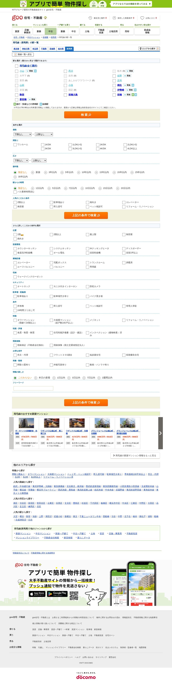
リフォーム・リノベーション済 (58, 477)
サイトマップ (101, 657)
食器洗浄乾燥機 (24, 252)
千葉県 (44, 49)
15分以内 (108, 188)
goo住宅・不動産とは (41, 617)
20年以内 (122, 172)
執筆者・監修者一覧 (128, 647)
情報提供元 (126, 617)
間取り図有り (23, 364)
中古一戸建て (79, 533)
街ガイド (99, 647)
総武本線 (98, 490)
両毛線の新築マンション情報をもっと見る (136, 455)
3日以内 (76, 377)
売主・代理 (22, 355)
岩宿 (22, 90)
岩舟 (70, 75)
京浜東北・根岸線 (75, 486)
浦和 (150, 516)
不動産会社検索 (51, 537)
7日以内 (91, 377)
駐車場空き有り (61, 296)
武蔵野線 (120, 490)
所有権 (20, 306)
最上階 (93, 234)
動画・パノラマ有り (99, 364)
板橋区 (104, 503)
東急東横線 (59, 486)
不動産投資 (132, 533)
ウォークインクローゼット (30, 276)
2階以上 (21, 202)
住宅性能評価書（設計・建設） (69, 332)
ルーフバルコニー (25, 267)
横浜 (22, 516)
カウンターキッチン (27, 248)
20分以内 (125, 188)
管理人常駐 (131, 306)
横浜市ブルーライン (46, 490)
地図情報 (142, 647)
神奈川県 (25, 49)
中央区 (125, 503)
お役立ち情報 (15, 647)
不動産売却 (36, 641)
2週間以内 (107, 377)
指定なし (22, 172)
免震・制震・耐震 (25, 332)
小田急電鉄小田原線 (129, 486)
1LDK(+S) (77, 144)
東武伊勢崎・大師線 (42, 486)
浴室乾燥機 (95, 252)
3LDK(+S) (77, 148)
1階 (19, 234)
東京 (75, 516)
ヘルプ (77, 657)
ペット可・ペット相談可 (79, 474)
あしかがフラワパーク (79, 80)
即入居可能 (98, 474)
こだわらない (25, 377)
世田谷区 (41, 503)
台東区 (50, 503)
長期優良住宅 (132, 355)
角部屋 (20, 206)
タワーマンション (36, 474)
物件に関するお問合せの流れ (108, 617)
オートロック (23, 286)
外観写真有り (60, 364)
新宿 (28, 516)
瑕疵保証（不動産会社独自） (31, 345)
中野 (120, 516)
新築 (38, 172)
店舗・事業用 (115, 533)
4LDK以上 (132, 148)
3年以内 (53, 172)
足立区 (23, 506)
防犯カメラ (95, 286)
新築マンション (23, 533)
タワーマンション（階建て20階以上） (27, 321)
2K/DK (103, 144)
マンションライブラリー (27, 537)
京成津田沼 (20, 520)
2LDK (17, 477)
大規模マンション (55, 474)
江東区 (134, 503)
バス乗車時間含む (25, 191)
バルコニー (59, 267)
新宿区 (31, 503)
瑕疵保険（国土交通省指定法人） (70, 345)
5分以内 (56, 188)
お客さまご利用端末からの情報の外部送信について (73, 617)
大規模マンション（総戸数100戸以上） (64, 321)
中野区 (142, 503)
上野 (41, 516)
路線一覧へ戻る (23, 54)
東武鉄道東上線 (84, 490)
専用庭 (93, 267)
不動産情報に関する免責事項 (43, 553)
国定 (70, 90)
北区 (39, 506)
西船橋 (106, 516)
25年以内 (140, 172)
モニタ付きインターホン (65, 286)
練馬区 (31, 506)
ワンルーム (22, 144)
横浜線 (23, 490)
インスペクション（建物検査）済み (106, 333)
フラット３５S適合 (63, 355)
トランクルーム (97, 262)
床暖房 (129, 262)
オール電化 (59, 252)
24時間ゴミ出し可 (26, 310)
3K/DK (48, 148)
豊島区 (76, 503)
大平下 (23, 75)
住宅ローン (110, 635)
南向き (93, 202)
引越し (41, 647)
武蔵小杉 (58, 516)
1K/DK (48, 144)
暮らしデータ (83, 537)
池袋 (34, 516)
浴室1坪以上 (132, 252)
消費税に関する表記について (70, 623)
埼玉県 (35, 49)
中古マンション (43, 533)
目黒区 (59, 503)
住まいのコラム (111, 647)
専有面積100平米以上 (134, 474)
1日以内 (61, 377)
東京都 (16, 49)
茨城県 (52, 49)
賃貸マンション (78, 629)
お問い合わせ (87, 657)
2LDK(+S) (132, 144)
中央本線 (109, 490)
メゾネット (95, 320)
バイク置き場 (96, 296)
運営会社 (112, 657)
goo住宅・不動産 (17, 617)
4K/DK (103, 148)
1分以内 (40, 188)
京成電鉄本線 (147, 486)
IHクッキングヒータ (99, 248)
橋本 (135, 516)
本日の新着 (44, 377)
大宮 (15, 516)
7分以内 (73, 188)
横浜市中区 (114, 503)
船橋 (156, 516)
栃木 (119, 71)
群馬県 (69, 49)
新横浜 (67, 516)
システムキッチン (62, 248)
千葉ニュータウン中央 (90, 516)
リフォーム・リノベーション (140, 206)
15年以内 (104, 172)
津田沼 (48, 516)
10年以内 (86, 172)
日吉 (30, 520)
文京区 (67, 503)
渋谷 (113, 516)
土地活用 (47, 641)
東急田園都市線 (110, 486)
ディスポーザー (133, 248)
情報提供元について (21, 553)
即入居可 (58, 206)
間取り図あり (18, 474)
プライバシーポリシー (63, 657)
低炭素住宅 (95, 355)
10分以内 (90, 188)
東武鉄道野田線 (133, 490)
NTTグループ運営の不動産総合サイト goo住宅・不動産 (36, 10)
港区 (15, 503)
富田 (22, 80)
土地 (93, 533)
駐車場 (89, 629)
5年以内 (69, 172)
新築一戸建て (61, 533)
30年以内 (23, 176)
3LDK (25, 477)
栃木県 (61, 49)
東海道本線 (148, 490)
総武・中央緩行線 (21, 486)
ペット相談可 (96, 206)
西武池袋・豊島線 (66, 490)
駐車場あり (59, 202)
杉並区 (85, 503)
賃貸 (102, 533)
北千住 (127, 516)
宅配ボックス (60, 262)
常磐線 (31, 490)
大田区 (151, 503)
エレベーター (132, 202)
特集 (34, 647)
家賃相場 (68, 537)
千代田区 (94, 503)
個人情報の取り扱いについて (44, 623)
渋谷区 (23, 503)
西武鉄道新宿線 (93, 486)
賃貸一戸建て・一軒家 (60, 629)
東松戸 (142, 516)
